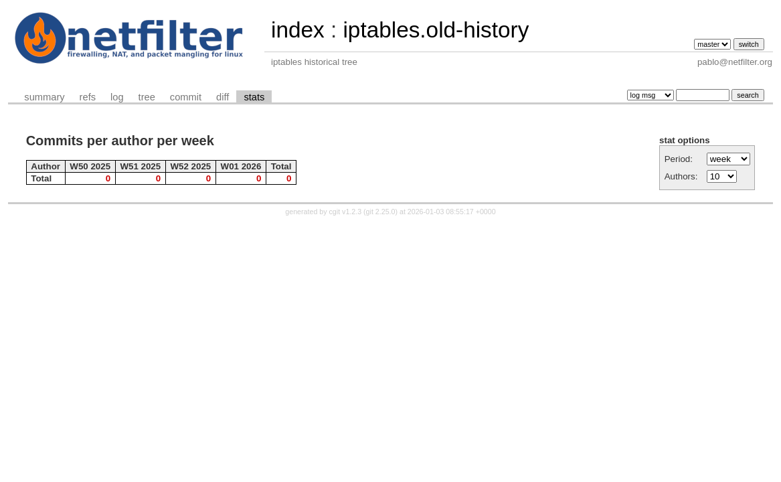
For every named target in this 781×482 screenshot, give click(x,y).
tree (147, 97)
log (117, 97)
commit (185, 97)
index (298, 29)
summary (44, 97)
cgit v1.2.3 (345, 212)
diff (222, 97)
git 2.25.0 (381, 212)
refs (88, 97)
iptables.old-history (436, 29)
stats (254, 97)
